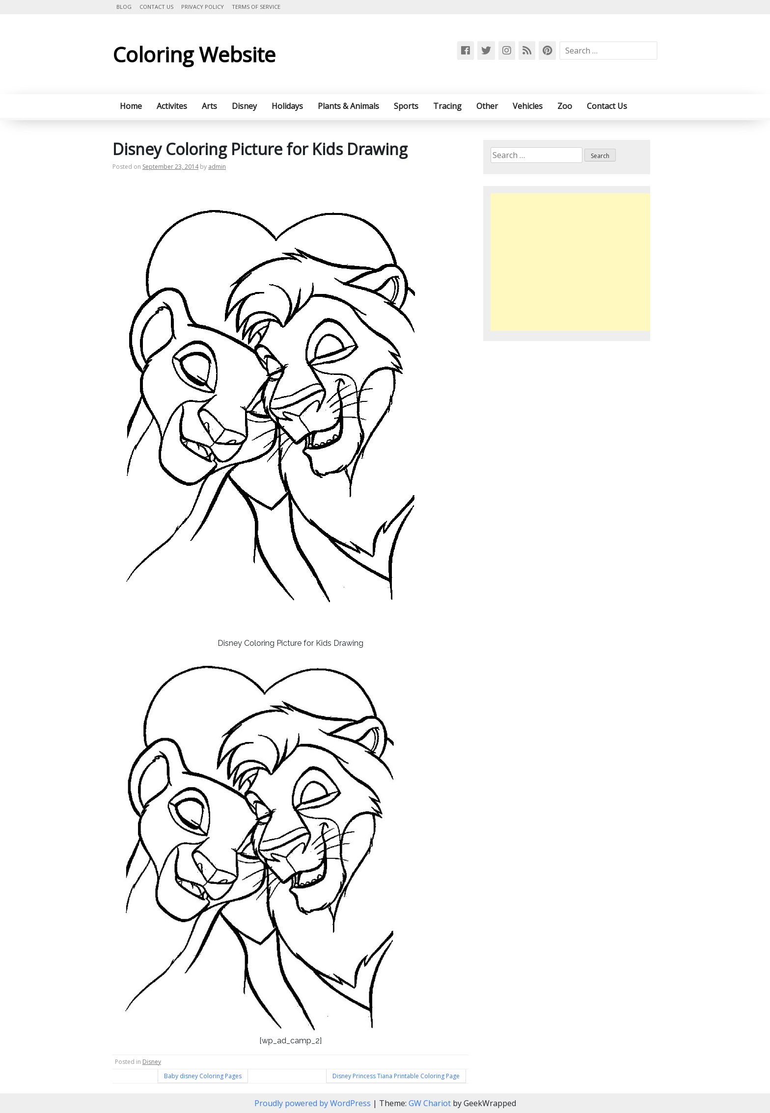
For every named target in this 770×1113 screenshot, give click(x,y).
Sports (406, 106)
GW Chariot (430, 1103)
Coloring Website (193, 54)
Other (487, 106)
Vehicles (528, 106)
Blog (124, 6)
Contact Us (156, 6)
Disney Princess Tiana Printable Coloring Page (396, 1076)
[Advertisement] (573, 262)
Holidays (287, 106)
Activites (172, 106)
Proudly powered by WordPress (313, 1103)
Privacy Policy (202, 6)
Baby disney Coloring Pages (203, 1076)
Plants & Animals (348, 106)
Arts (209, 106)
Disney (244, 106)
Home (131, 106)
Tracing (447, 106)
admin (217, 166)
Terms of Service (256, 6)
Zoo (564, 106)
